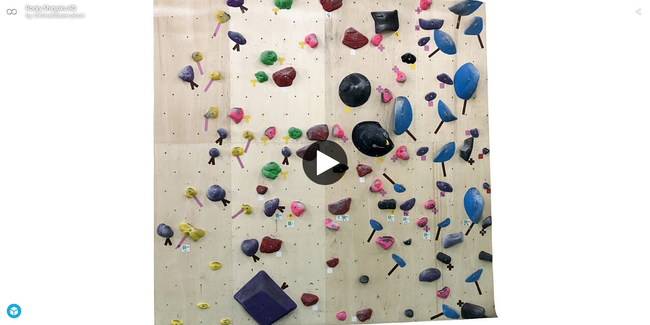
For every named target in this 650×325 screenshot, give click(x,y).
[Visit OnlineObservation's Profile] (12, 12)
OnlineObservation (59, 15)
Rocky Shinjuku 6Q (51, 8)
